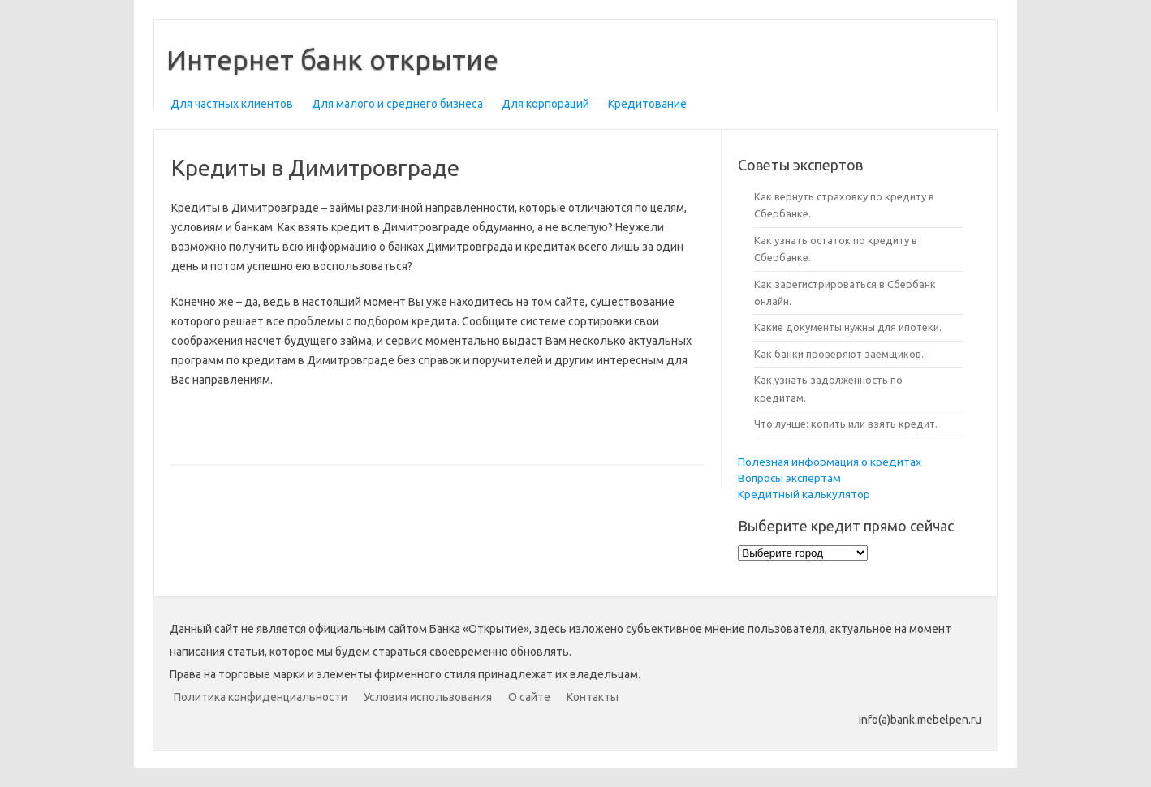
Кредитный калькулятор (804, 494)
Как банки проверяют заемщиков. (839, 353)
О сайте (529, 696)
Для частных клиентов (231, 103)
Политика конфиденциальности (260, 696)
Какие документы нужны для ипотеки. (848, 327)
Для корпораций (545, 103)
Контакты (593, 696)
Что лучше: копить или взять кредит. (846, 423)
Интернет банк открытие (332, 59)
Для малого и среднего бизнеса (397, 103)
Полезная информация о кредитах (829, 461)
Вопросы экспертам (789, 477)
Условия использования (428, 696)
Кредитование (647, 103)
